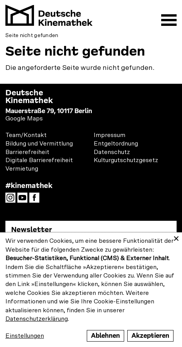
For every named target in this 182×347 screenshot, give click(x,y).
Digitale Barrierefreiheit (39, 160)
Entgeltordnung (116, 143)
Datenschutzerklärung (36, 319)
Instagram (12, 200)
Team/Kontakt (26, 135)
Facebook (36, 200)
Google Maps (24, 118)
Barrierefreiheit (27, 152)
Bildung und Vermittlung (39, 143)
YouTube (24, 200)
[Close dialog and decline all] (176, 237)
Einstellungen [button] (24, 336)
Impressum (109, 135)
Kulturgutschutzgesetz (126, 160)
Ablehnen (105, 336)
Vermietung (21, 169)
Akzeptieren (150, 336)
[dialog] (91, 289)
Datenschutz (112, 152)
